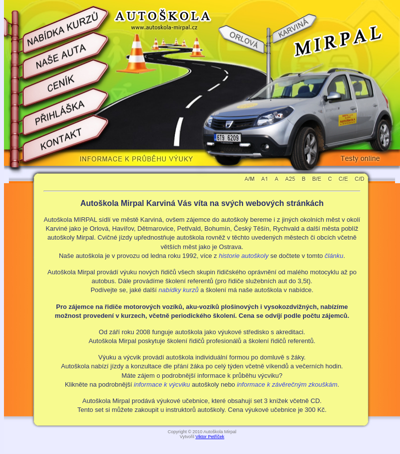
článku (334, 255)
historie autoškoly (243, 255)
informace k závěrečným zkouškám (287, 384)
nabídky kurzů (178, 290)
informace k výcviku (162, 384)
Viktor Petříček (210, 436)
